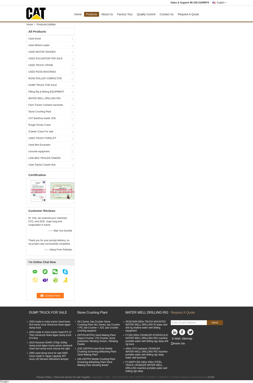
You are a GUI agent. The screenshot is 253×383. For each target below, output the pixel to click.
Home (78, 14)
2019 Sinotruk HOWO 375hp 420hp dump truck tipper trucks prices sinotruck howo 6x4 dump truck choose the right (50, 345)
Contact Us (167, 14)
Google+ (4, 381)
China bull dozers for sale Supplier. (72, 377)
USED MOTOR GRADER (42, 51)
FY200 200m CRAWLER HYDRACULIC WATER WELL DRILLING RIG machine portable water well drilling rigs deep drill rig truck (147, 340)
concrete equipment (39, 151)
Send (215, 322)
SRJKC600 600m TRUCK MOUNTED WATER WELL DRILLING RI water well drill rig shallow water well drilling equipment (146, 326)
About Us (107, 14)
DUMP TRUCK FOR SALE (42, 85)
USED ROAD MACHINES (42, 71)
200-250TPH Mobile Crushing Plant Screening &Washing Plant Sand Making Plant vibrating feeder (96, 362)
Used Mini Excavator (39, 144)
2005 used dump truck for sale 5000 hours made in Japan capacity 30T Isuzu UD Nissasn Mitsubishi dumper (49, 356)
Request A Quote (188, 14)
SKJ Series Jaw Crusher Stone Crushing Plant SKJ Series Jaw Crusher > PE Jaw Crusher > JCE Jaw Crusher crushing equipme (98, 326)
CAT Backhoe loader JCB (42, 118)
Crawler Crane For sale (40, 131)
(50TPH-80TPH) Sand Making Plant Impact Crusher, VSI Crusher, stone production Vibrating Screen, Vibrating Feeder (97, 340)
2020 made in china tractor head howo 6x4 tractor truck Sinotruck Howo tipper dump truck (50, 324)
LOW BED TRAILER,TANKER (44, 158)
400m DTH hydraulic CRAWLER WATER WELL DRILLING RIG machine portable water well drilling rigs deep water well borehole (147, 353)
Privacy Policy (44, 377)
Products (91, 14)
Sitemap (187, 338)
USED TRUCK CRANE (40, 65)
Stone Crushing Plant (39, 111)
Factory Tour (125, 14)
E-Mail (176, 338)
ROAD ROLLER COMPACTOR (45, 78)
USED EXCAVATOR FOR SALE (45, 58)
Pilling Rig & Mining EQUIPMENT (46, 91)
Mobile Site (178, 343)
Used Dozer (34, 38)
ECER (211, 377)
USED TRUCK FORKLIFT (42, 138)
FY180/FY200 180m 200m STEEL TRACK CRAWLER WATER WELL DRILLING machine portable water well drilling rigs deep (146, 367)
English (222, 2)
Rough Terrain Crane (39, 125)
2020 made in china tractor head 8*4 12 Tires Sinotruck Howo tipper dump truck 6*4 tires (50, 335)
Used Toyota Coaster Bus (42, 164)
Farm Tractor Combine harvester (45, 105)
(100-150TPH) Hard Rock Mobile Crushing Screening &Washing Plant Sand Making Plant (96, 351)
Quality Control (146, 14)
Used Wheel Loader (39, 45)
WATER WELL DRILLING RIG (44, 98)
